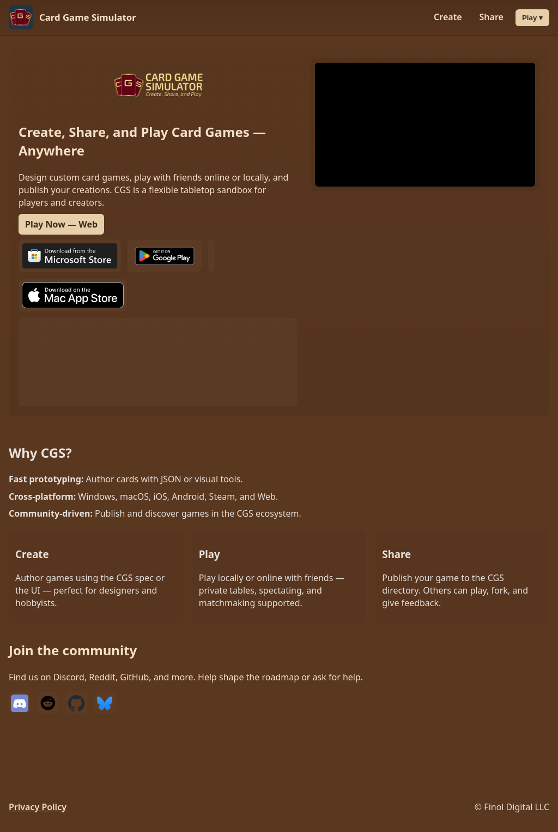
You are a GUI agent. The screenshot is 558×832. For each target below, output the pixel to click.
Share (492, 17)
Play (535, 17)
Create (448, 17)
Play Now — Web (61, 224)
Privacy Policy (37, 807)
